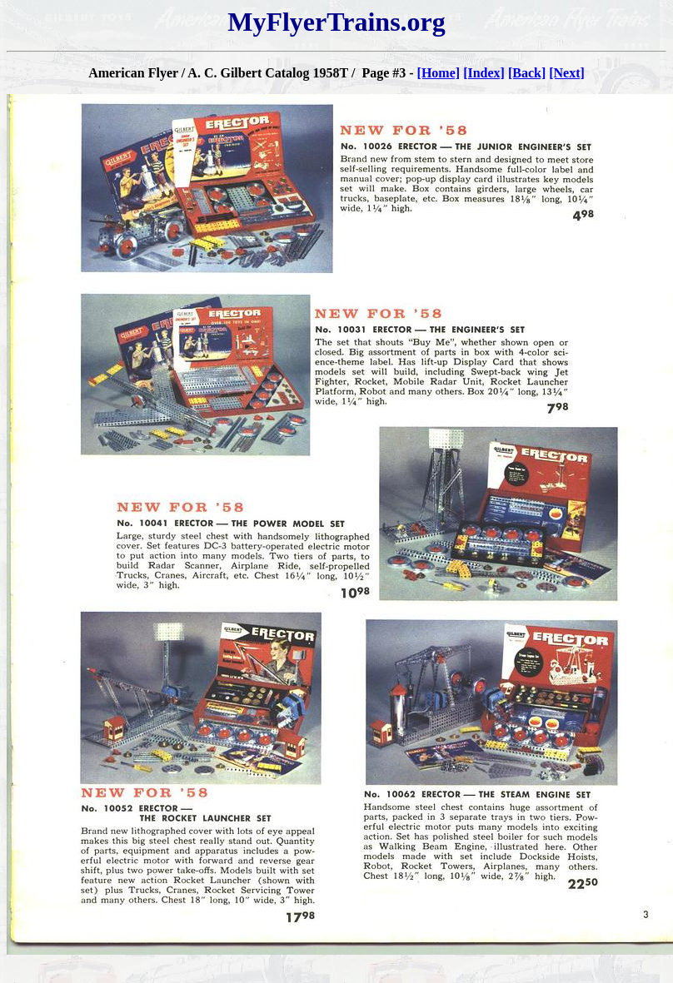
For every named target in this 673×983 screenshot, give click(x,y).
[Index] (484, 73)
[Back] (527, 73)
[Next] (567, 73)
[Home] (439, 73)
